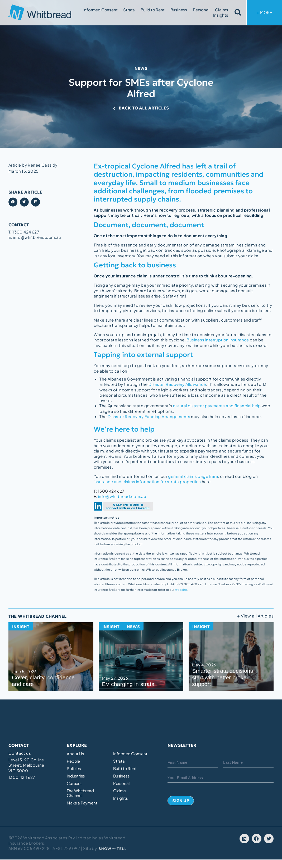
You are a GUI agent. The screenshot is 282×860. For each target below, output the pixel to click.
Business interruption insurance (218, 339)
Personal (201, 9)
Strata (129, 9)
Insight (21, 626)
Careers (74, 782)
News (141, 68)
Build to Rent (152, 9)
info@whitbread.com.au (122, 495)
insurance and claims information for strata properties (147, 481)
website (181, 589)
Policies (74, 768)
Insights (220, 14)
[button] (12, 202)
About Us (75, 753)
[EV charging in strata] (141, 656)
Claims (221, 9)
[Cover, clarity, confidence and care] (50, 656)
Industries (76, 775)
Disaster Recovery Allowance (177, 384)
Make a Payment (82, 802)
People (73, 760)
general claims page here (193, 475)
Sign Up (180, 800)
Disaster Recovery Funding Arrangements (149, 416)
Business (178, 9)
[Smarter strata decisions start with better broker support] (231, 656)
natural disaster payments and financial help (217, 405)
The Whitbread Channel (80, 792)
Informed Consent (100, 9)
